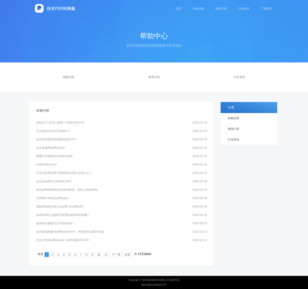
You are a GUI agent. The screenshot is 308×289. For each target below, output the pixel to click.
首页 (179, 8)
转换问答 (198, 8)
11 (101, 254)
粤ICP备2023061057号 (154, 284)
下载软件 (266, 8)
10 (94, 254)
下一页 (111, 254)
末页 (123, 254)
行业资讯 (243, 8)
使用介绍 (221, 8)
